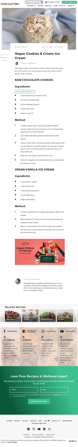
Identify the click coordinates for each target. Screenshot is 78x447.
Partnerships (67, 421)
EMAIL (44, 390)
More (70, 6)
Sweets (24, 47)
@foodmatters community (32, 331)
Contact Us (56, 421)
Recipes (40, 6)
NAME (13, 390)
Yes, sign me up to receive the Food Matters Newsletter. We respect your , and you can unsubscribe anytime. (40, 395)
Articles (33, 421)
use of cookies (12, 442)
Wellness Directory (39, 423)
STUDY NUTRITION (69, 2)
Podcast (48, 6)
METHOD (5, 60)
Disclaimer (26, 435)
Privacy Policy (50, 435)
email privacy (57, 394)
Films (55, 6)
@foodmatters (12, 331)
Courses (30, 6)
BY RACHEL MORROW (32, 279)
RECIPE (17, 47)
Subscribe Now (39, 401)
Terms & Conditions (38, 435)
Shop (62, 6)
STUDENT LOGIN (52, 2)
